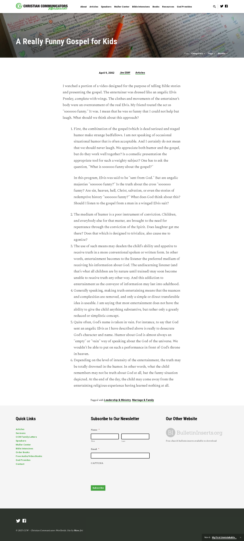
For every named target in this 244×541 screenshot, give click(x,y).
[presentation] (116, 473)
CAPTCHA (97, 463)
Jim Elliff (125, 72)
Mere (76, 530)
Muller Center (121, 6)
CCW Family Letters (26, 437)
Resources (168, 6)
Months (223, 53)
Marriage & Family (143, 400)
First (93, 441)
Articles (93, 6)
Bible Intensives (141, 6)
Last (123, 441)
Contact (20, 464)
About (83, 6)
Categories (198, 53)
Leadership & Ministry (117, 400)
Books (155, 6)
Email (95, 449)
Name (95, 430)
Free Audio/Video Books (29, 456)
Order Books (23, 452)
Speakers (106, 6)
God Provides (184, 6)
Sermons (21, 433)
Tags (212, 53)
